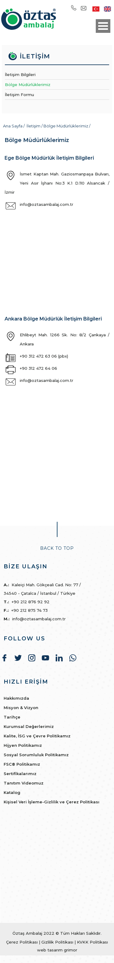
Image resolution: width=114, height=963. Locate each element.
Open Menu (103, 26)
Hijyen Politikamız (23, 745)
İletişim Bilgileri (20, 74)
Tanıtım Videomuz (23, 783)
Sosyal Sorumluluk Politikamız (36, 754)
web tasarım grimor (57, 949)
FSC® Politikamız (22, 764)
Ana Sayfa (13, 125)
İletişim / (34, 125)
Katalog (12, 792)
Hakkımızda (16, 698)
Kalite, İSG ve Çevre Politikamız (37, 735)
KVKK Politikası (92, 942)
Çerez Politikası (22, 942)
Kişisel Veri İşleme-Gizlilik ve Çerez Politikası (51, 801)
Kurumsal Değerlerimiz (29, 726)
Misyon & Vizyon (21, 707)
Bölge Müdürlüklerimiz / (66, 125)
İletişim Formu (19, 94)
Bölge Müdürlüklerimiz (27, 84)
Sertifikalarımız (20, 773)
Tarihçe (12, 717)
